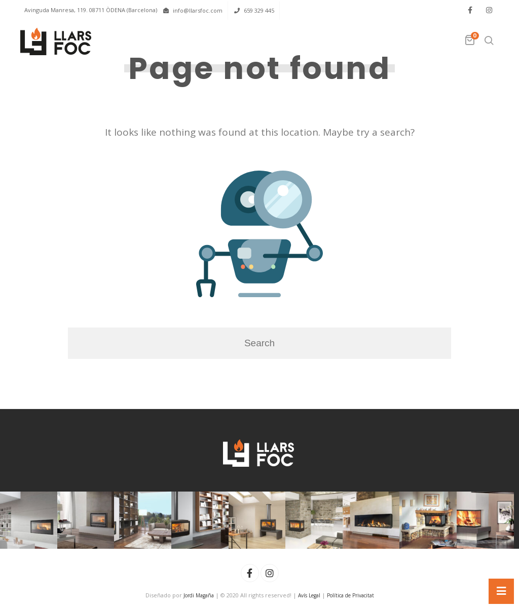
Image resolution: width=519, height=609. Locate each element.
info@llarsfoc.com (198, 10)
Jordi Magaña (198, 595)
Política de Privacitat (350, 595)
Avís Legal (309, 595)
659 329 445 (259, 10)
